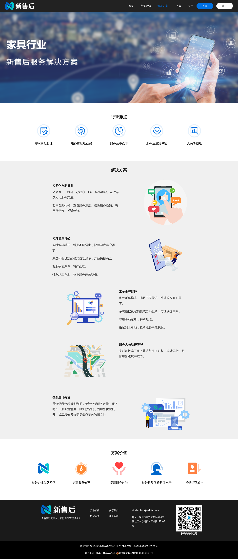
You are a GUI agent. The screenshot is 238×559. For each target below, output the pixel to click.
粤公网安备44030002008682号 (136, 553)
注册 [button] (224, 5)
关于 (190, 5)
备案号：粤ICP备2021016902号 (141, 546)
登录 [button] (204, 5)
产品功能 (94, 510)
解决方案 (163, 5)
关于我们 (114, 510)
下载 (178, 5)
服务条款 (114, 515)
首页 (131, 5)
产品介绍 (145, 5)
